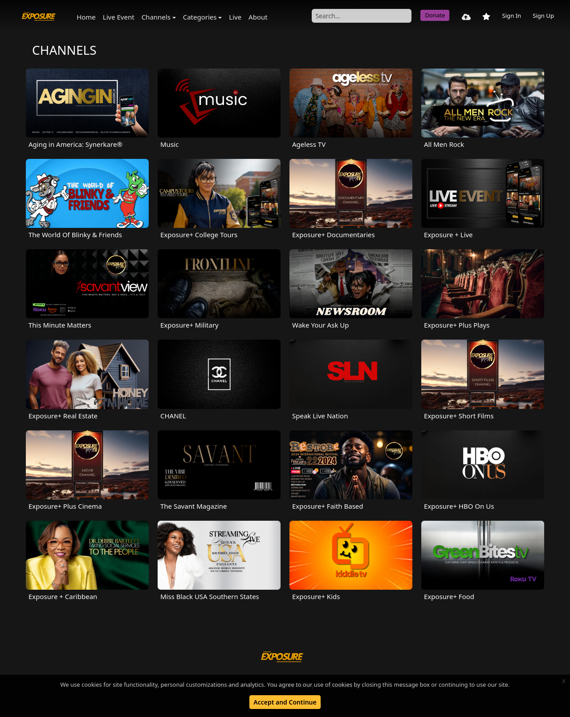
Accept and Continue (284, 702)
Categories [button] (200, 16)
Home (86, 16)
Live (235, 16)
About (258, 16)
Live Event (118, 16)
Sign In (511, 16)
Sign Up (543, 16)
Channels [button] (156, 16)
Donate (435, 15)
